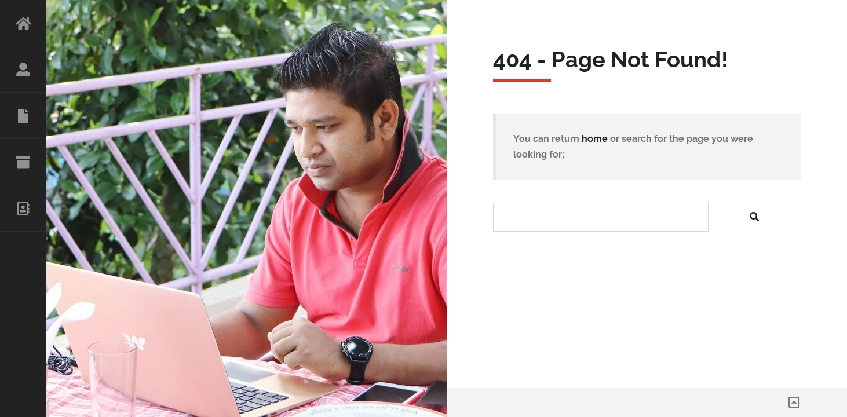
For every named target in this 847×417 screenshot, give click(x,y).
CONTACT (23, 208)
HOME (23, 23)
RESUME (23, 116)
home (595, 138)
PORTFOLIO (23, 162)
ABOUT (23, 69)
